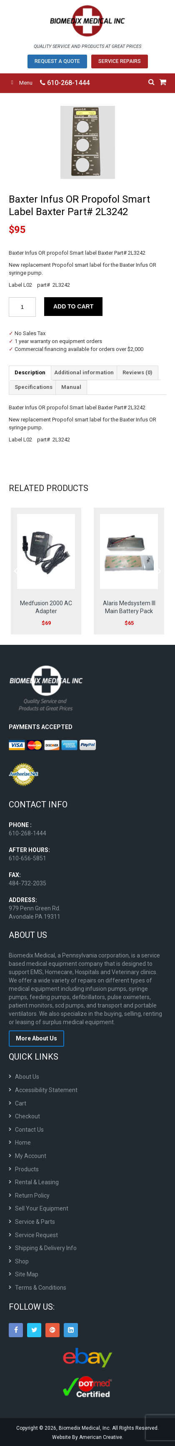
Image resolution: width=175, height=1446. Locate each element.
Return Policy (32, 1195)
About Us (27, 1076)
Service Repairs (119, 61)
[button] (156, 116)
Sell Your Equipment (41, 1208)
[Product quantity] (22, 307)
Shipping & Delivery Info (46, 1248)
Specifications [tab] (33, 387)
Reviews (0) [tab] (137, 372)
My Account (30, 1156)
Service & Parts (35, 1221)
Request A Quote (57, 61)
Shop (22, 1261)
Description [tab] (30, 372)
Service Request (36, 1235)
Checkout (27, 1116)
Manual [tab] (71, 387)
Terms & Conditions (40, 1287)
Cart (20, 1103)
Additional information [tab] (84, 372)
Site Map (26, 1274)
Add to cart (73, 306)
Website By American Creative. (87, 1437)
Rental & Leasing (37, 1182)
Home (23, 1142)
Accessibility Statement (46, 1090)
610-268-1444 (65, 83)
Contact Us (29, 1129)
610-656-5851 (27, 858)
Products (27, 1169)
